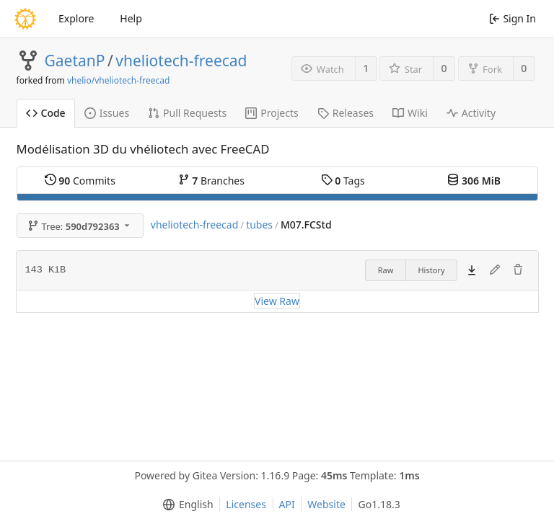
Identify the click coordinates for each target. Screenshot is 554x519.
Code (46, 113)
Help (131, 18)
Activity (471, 113)
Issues (106, 113)
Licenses (246, 504)
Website (326, 504)
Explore (76, 18)
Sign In (512, 18)
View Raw (277, 301)
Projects (271, 113)
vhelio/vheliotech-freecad (118, 80)
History (431, 270)
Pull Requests (187, 113)
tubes (259, 224)
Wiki (410, 113)
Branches (211, 180)
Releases (345, 113)
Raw (386, 270)
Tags (343, 180)
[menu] (185, 504)
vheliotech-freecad (181, 60)
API (287, 504)
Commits (80, 180)
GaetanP (75, 60)
